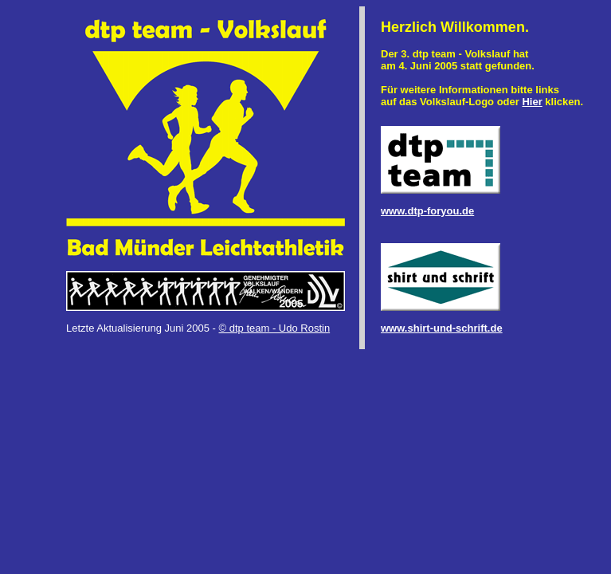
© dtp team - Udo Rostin (275, 328)
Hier (532, 102)
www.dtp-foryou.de (427, 211)
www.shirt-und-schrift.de (442, 328)
